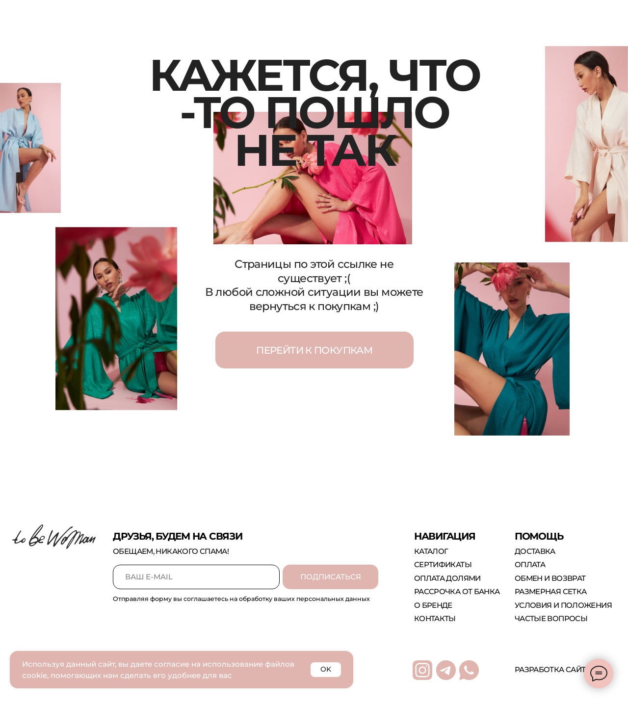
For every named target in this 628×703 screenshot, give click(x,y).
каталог (431, 551)
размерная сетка (551, 591)
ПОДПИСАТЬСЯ (330, 576)
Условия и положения (563, 605)
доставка (535, 551)
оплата (530, 564)
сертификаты (442, 564)
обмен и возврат (550, 578)
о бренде (433, 605)
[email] (196, 577)
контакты (435, 618)
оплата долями (447, 578)
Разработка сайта (552, 669)
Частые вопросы (551, 618)
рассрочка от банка (457, 591)
